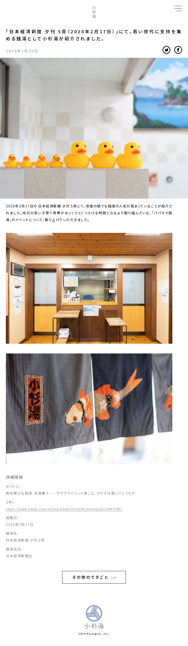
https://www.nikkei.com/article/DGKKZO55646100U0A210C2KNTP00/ (64, 509)
